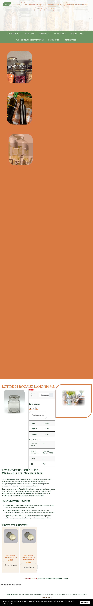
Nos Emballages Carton (53, 4)
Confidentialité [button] (69, 601)
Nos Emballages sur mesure (76, 4)
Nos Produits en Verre (32, 4)
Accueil (7, 4)
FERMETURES (70, 40)
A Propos (17, 4)
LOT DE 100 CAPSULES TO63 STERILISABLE (28, 557)
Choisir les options (11, 565)
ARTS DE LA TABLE (78, 34)
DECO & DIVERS (54, 40)
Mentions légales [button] (8, 603)
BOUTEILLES (29, 34)
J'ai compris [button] (84, 602)
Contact (39, 8)
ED (32, 464)
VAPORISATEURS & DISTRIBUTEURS (30, 40)
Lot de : (33, 458)
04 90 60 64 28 (47, 597)
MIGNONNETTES (60, 34)
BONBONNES (44, 34)
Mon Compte (50, 8)
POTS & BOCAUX (13, 34)
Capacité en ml (34, 445)
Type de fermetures (34, 452)
